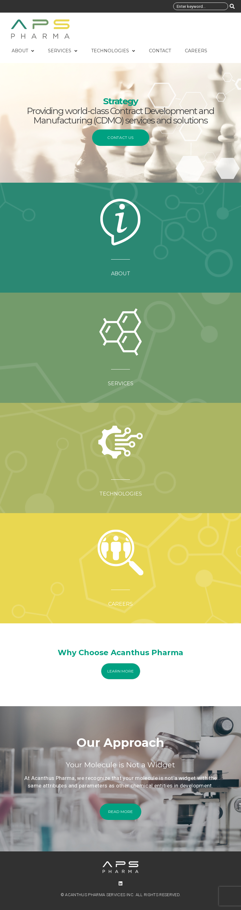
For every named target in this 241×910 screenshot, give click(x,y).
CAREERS (120, 604)
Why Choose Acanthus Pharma (120, 652)
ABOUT (120, 274)
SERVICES (120, 383)
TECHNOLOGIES (120, 494)
